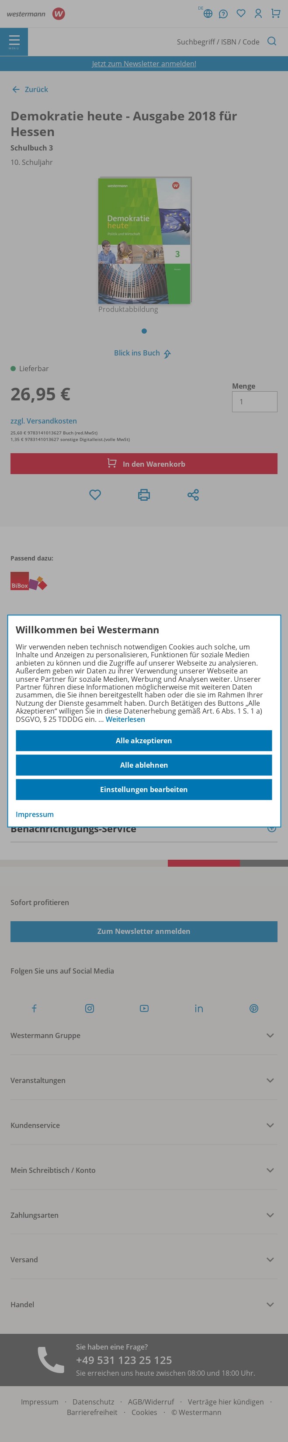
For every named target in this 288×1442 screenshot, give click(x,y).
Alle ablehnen (144, 765)
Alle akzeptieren (144, 740)
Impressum (35, 814)
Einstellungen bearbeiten (144, 789)
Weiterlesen (125, 719)
